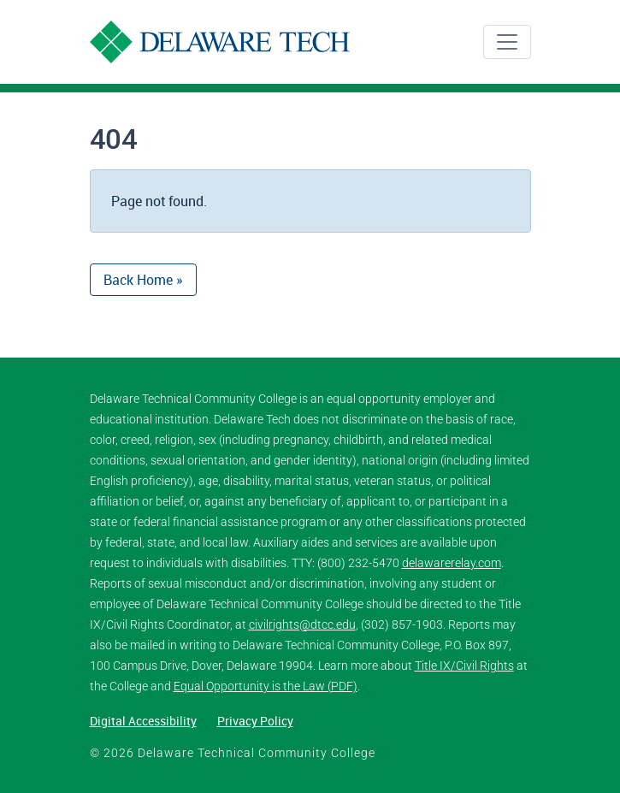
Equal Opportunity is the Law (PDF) (265, 686)
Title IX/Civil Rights (464, 665)
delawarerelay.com (451, 563)
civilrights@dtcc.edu (302, 624)
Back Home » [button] (143, 279)
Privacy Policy (255, 721)
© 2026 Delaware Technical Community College (232, 753)
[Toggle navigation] (507, 42)
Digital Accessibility (143, 721)
